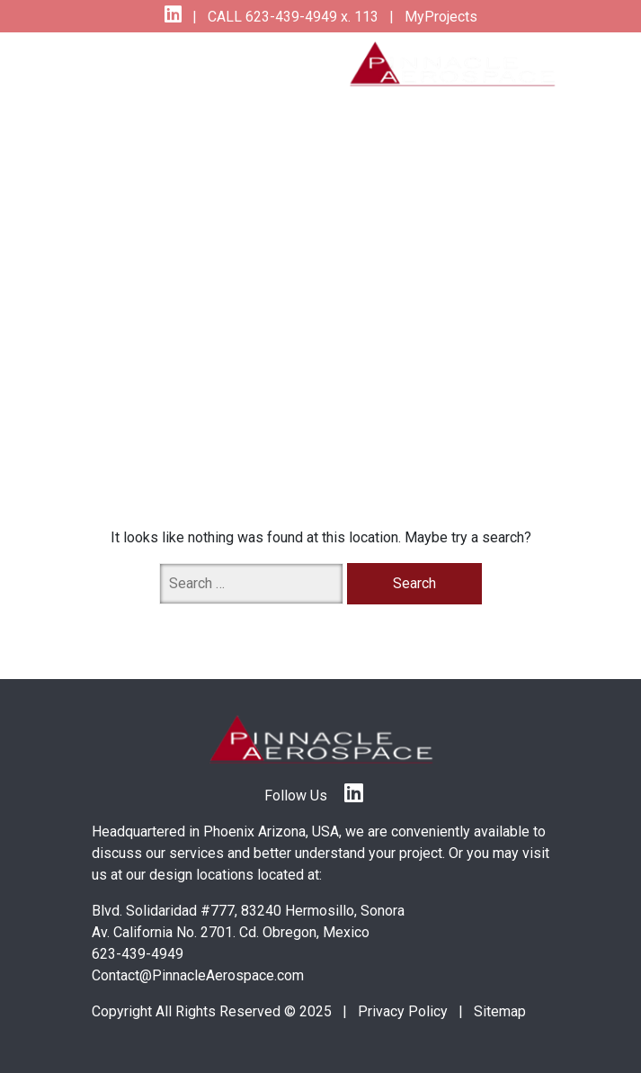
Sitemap (500, 1011)
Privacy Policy (403, 1011)
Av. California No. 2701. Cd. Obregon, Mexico (230, 932)
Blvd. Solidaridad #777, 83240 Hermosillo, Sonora (248, 910)
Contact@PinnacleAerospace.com (198, 975)
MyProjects (439, 16)
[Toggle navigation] (125, 63)
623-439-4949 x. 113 (310, 16)
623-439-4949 (137, 953)
